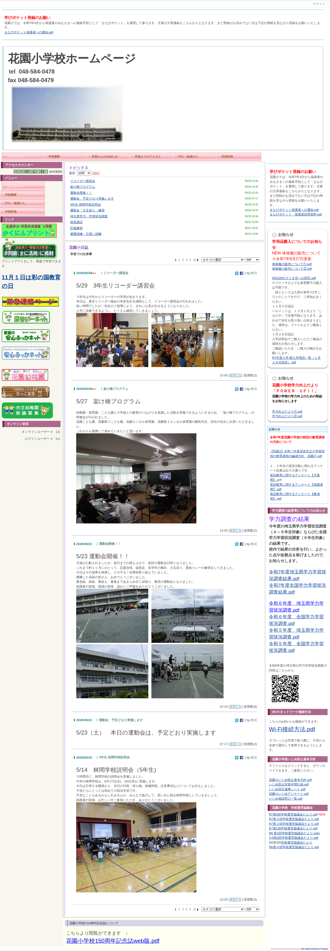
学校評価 (227, 156)
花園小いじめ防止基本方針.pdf (290, 780)
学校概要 (54, 156)
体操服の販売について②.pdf (292, 268)
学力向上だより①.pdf (287, 411)
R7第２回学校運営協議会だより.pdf (294, 824)
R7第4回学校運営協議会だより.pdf (293, 814)
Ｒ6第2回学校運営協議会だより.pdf (293, 838)
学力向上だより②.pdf (287, 416)
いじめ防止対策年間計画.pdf (289, 784)
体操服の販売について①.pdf (292, 264)
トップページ (15, 156)
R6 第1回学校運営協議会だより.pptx (294, 833)
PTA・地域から (188, 156)
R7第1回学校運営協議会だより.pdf (293, 828)
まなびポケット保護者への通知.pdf (28, 32)
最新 (80, 173)
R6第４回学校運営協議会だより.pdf (294, 847)
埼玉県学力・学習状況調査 (89, 216)
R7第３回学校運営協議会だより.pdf (294, 819)
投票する (235, 375)
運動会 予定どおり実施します (92, 198)
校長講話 (76, 222)
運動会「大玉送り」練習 (87, 210)
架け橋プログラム (82, 187)
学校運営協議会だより (296, 842)
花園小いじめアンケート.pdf (289, 794)
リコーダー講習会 (82, 181)
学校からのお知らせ (105, 156)
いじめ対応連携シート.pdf (287, 789)
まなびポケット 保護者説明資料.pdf (296, 214)
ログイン (319, 4)
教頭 (254, 273)
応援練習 (76, 228)
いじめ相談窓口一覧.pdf (285, 798)
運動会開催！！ (81, 193)
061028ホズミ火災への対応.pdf (294, 278)
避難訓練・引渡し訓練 (85, 234)
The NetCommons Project (314, 949)
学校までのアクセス (148, 156)
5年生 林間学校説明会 (85, 204)
